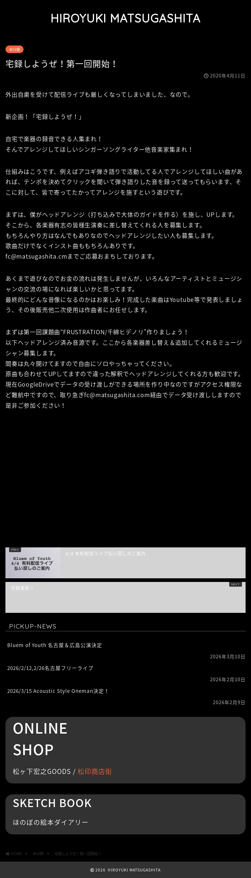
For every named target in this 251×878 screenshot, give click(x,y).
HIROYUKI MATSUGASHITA (125, 18)
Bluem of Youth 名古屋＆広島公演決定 (54, 644)
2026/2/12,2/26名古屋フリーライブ (50, 667)
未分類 (14, 49)
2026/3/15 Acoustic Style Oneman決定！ (58, 690)
